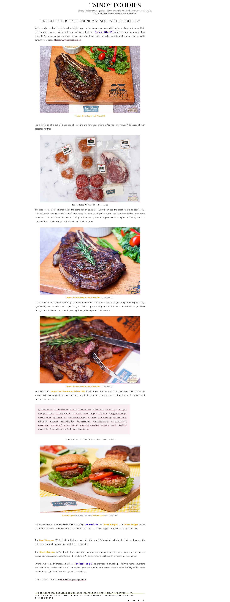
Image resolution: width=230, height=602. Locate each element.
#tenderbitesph (57, 429)
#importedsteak (101, 421)
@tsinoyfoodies (45, 409)
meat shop (62, 595)
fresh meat (106, 593)
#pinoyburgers (60, 417)
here (62, 579)
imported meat (124, 593)
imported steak (44, 595)
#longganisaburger (118, 413)
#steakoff (77, 413)
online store (99, 595)
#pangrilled (43, 429)
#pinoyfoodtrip (104, 417)
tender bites (125, 595)
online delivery (79, 595)
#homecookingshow (89, 425)
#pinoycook (43, 425)
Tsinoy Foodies (115, 4)
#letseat (54, 421)
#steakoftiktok (63, 413)
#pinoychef (56, 425)
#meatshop (111, 409)
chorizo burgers (76, 593)
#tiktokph (42, 421)
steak (112, 595)
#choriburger (90, 413)
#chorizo (102, 413)
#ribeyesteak (84, 409)
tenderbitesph (44, 598)
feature (93, 593)
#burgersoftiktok (46, 413)
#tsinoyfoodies (61, 409)
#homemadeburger (77, 417)
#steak (73, 409)
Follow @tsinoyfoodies (75, 579)
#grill (113, 425)
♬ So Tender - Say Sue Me (77, 429)
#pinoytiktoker (120, 417)
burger (60, 593)
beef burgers (46, 593)
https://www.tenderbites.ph (67, 40)
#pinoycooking (84, 421)
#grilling (123, 425)
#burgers (122, 409)
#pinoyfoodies (44, 417)
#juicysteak (98, 409)
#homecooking (71, 425)
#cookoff (92, 417)
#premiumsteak (119, 421)
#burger (105, 425)
